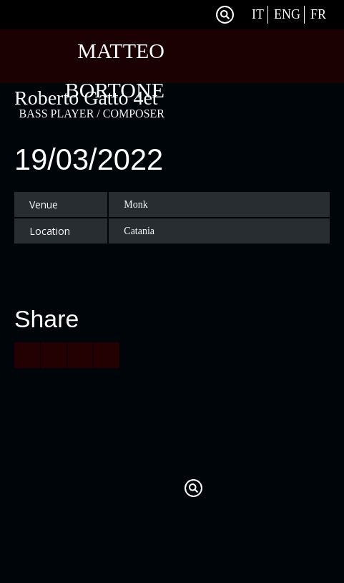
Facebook (198, 15)
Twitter (180, 15)
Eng (287, 14)
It (258, 14)
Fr (318, 14)
